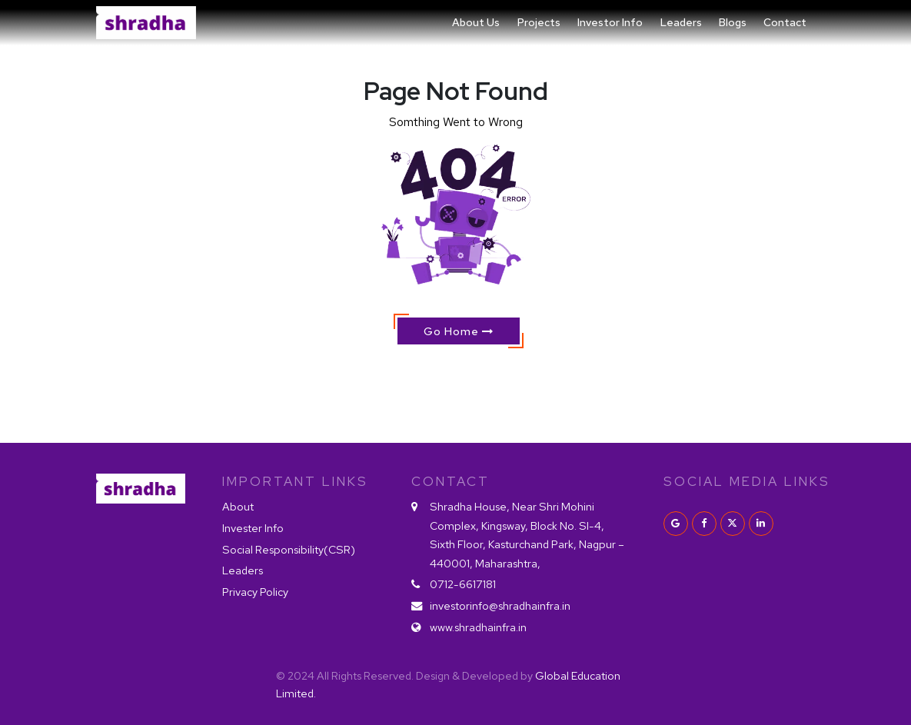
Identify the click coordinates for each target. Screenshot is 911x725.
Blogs (732, 22)
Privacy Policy (255, 591)
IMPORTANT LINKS (295, 481)
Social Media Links (739, 481)
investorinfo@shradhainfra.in (500, 605)
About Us (476, 22)
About (238, 506)
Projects (538, 22)
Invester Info (253, 527)
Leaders (681, 22)
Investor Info (610, 22)
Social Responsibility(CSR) (288, 549)
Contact (784, 22)
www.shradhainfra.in (478, 627)
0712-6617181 (463, 584)
